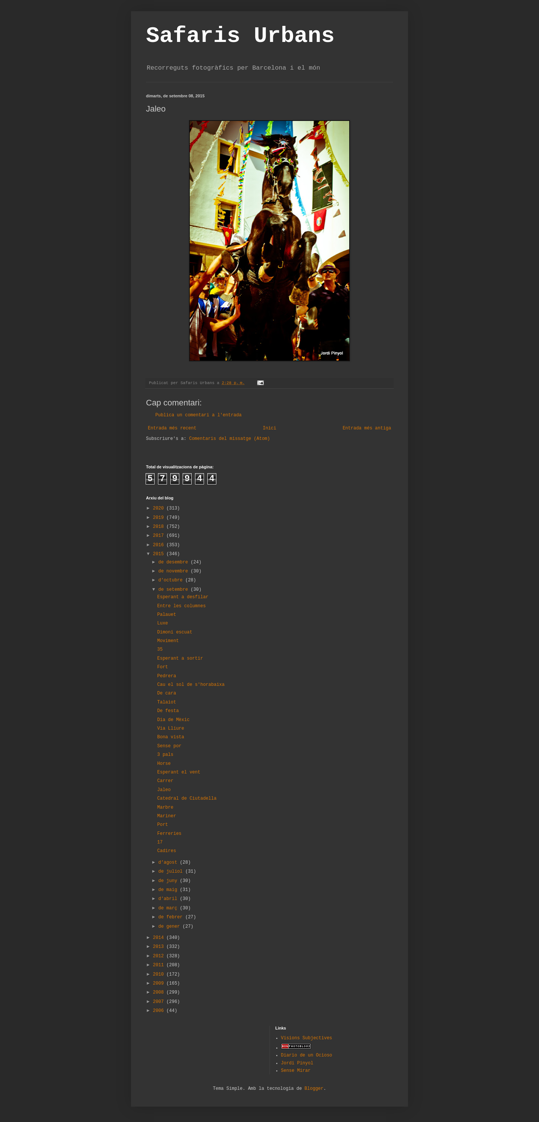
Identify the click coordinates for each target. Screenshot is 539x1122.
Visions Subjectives (306, 1038)
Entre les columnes (181, 606)
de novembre (174, 571)
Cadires (166, 851)
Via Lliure (170, 728)
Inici (269, 428)
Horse (164, 763)
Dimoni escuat (174, 632)
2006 (160, 1010)
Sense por (169, 746)
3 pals (165, 754)
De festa (168, 711)
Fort (162, 667)
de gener (170, 926)
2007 (160, 1001)
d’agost (169, 862)
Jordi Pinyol (297, 1063)
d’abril (169, 898)
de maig (169, 890)
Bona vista (170, 737)
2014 (160, 937)
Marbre (165, 807)
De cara (166, 693)
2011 (160, 965)
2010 (160, 974)
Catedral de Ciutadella (186, 798)
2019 (160, 517)
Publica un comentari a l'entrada (198, 415)
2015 (160, 554)
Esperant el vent (178, 772)
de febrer (171, 917)
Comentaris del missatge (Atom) (229, 438)
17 (159, 842)
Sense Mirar (296, 1070)
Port (162, 824)
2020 (160, 508)
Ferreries (169, 833)
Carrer (165, 781)
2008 (160, 992)
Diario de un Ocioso (306, 1055)
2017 (160, 535)
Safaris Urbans (240, 36)
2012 (160, 956)
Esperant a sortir (180, 658)
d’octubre (171, 580)
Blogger (314, 1088)
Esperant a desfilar (182, 597)
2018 (160, 526)
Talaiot (166, 702)
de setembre (174, 589)
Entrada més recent (172, 428)
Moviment (168, 641)
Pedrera (166, 676)
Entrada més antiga (366, 428)
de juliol (171, 871)
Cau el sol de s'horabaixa (191, 684)
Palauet (166, 614)
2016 (160, 545)
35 (159, 649)
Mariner (166, 816)
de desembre (174, 562)
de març (169, 908)
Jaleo (164, 790)
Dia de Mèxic (173, 720)
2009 (160, 983)
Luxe (162, 623)
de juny (169, 881)
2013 (160, 946)
